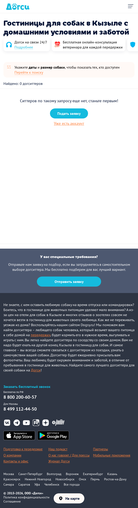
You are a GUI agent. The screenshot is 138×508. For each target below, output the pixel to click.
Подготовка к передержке (23, 449)
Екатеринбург (93, 474)
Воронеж (72, 474)
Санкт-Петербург (30, 474)
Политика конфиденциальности (26, 497)
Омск (82, 479)
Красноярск (11, 479)
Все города (72, 484)
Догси (36, 370)
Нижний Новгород (38, 479)
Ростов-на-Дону (115, 479)
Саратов (24, 484)
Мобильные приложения (111, 455)
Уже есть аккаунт (69, 123)
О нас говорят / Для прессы (69, 455)
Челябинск (51, 484)
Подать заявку (69, 113)
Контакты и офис (15, 461)
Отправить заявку (69, 281)
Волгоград (54, 474)
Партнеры (100, 449)
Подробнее (23, 47)
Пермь (95, 479)
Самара (8, 484)
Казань (112, 474)
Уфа (37, 484)
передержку (40, 335)
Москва (8, 474)
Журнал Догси (59, 461)
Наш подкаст (57, 449)
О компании (12, 455)
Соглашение (12, 501)
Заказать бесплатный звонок (26, 386)
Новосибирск (65, 479)
